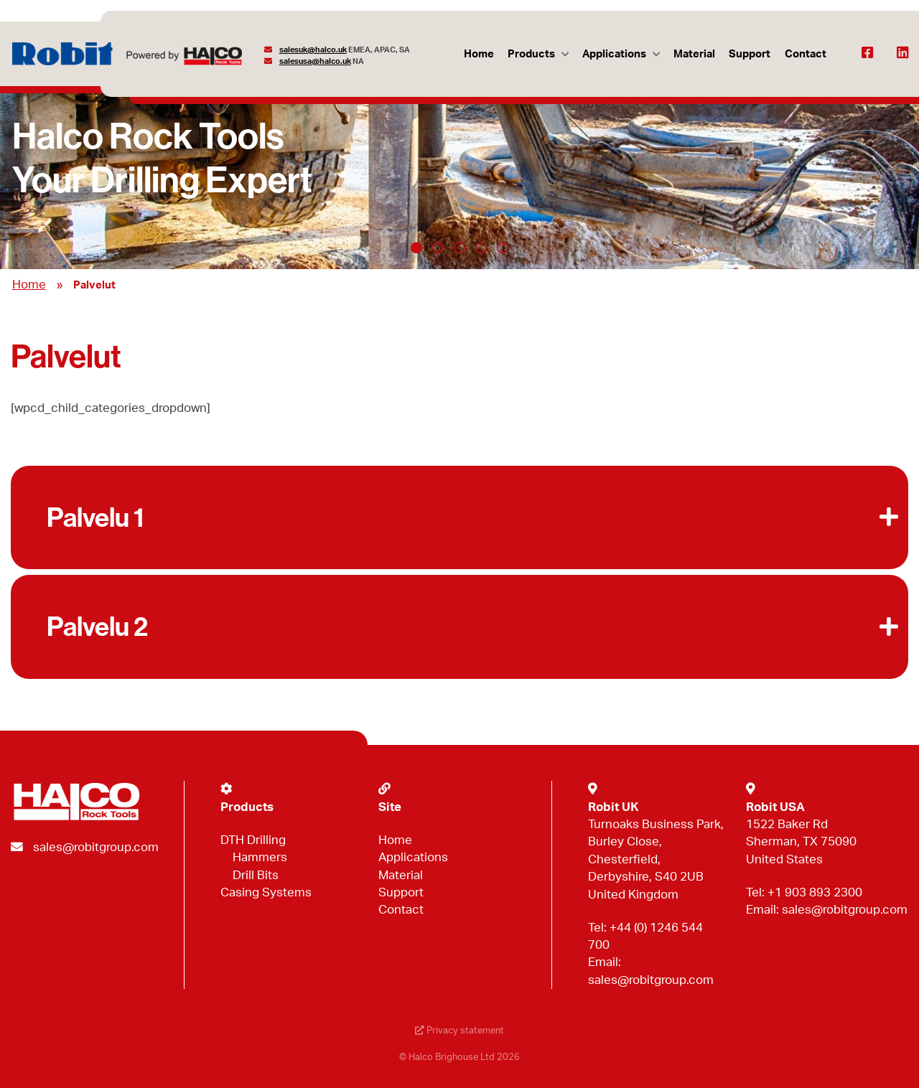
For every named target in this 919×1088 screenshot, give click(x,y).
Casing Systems (266, 892)
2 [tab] (438, 247)
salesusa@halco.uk (315, 61)
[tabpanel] (459, 167)
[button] (459, 517)
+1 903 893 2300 (815, 892)
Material (694, 54)
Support (749, 54)
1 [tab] (416, 247)
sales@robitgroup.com (96, 847)
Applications (614, 54)
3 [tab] (459, 247)
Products (531, 54)
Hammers (260, 857)
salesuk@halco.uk (313, 50)
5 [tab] (502, 247)
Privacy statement (459, 1031)
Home (479, 54)
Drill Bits (256, 875)
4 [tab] (481, 247)
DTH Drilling (253, 840)
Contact (805, 54)
